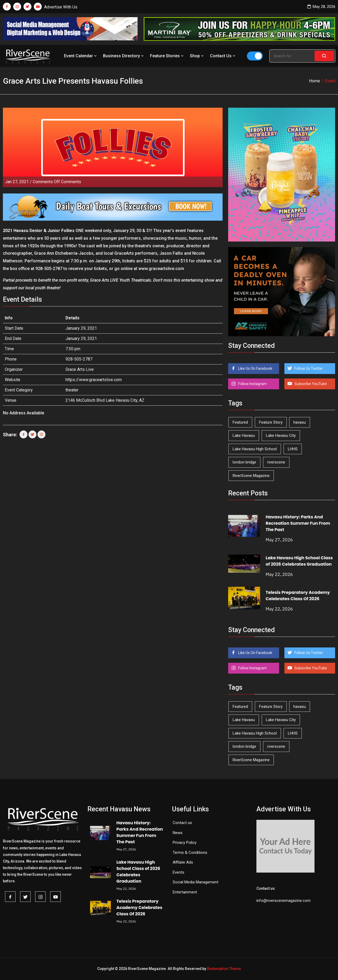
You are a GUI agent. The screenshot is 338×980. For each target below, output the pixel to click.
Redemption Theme (224, 969)
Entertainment (185, 892)
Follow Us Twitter (308, 368)
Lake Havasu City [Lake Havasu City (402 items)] (281, 435)
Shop (197, 55)
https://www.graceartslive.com (93, 379)
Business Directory (124, 55)
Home (314, 80)
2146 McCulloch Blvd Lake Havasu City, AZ (104, 400)
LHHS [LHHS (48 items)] (293, 449)
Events (178, 872)
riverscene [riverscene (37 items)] (276, 462)
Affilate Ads (183, 862)
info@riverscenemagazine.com (283, 900)
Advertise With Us (60, 7)
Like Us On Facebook (254, 368)
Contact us (182, 822)
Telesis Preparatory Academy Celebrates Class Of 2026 (298, 595)
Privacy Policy (184, 842)
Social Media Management (195, 882)
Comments (57, 181)
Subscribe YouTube (310, 384)
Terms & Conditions (190, 852)
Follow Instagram (252, 384)
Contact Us (223, 55)
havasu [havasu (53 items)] (299, 422)
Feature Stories (167, 55)
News (177, 832)
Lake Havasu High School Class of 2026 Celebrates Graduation (299, 561)
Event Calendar (81, 55)
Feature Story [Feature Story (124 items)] (271, 422)
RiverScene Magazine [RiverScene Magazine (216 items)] (251, 475)
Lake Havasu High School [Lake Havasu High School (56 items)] (255, 449)
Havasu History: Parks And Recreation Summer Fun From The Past (298, 523)
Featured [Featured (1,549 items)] (240, 422)
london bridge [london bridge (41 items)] (244, 462)
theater (71, 389)
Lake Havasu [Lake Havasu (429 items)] (244, 435)
